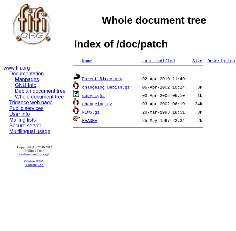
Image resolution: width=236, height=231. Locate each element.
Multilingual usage (29, 131)
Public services (26, 108)
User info (19, 114)
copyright (93, 96)
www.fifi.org (17, 68)
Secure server (25, 125)
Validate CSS (34, 165)
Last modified (158, 61)
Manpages (27, 79)
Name (87, 61)
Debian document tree (40, 91)
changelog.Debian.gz (106, 88)
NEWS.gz (91, 113)
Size (197, 61)
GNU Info (26, 85)
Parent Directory (102, 79)
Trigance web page (31, 102)
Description (221, 61)
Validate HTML (35, 161)
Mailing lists (22, 120)
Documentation (26, 73)
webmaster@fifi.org (34, 154)
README (89, 121)
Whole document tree (39, 96)
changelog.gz (97, 104)
